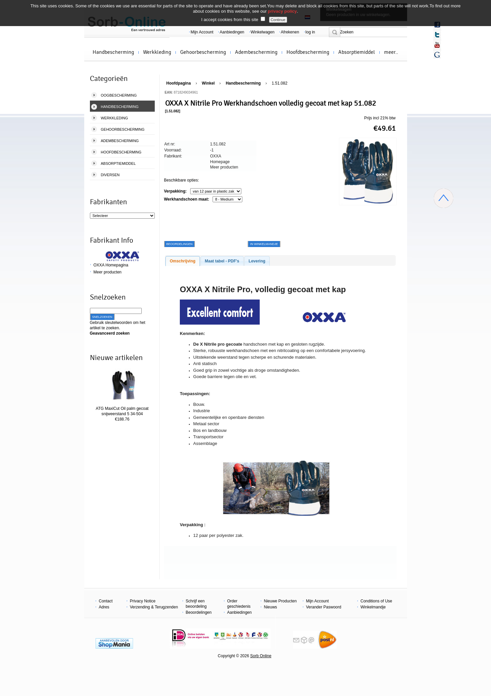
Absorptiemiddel (356, 52)
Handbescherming (113, 52)
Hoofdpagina (178, 83)
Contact (106, 601)
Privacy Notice (143, 601)
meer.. (391, 52)
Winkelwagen (262, 32)
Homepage (220, 161)
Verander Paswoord (323, 607)
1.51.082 (279, 83)
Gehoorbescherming (203, 52)
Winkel (208, 83)
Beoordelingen (199, 612)
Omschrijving (183, 261)
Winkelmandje (373, 607)
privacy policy (282, 11)
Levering (257, 261)
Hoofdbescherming (307, 52)
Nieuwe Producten (280, 601)
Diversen (110, 175)
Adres (104, 607)
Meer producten (108, 272)
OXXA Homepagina (111, 265)
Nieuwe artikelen (116, 358)
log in (310, 32)
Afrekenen (290, 32)
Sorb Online (260, 656)
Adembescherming (256, 52)
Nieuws (270, 607)
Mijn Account (202, 32)
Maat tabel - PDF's (222, 261)
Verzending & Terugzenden (154, 607)
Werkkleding (157, 52)
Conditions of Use (376, 601)
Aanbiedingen (232, 32)
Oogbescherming (119, 95)
